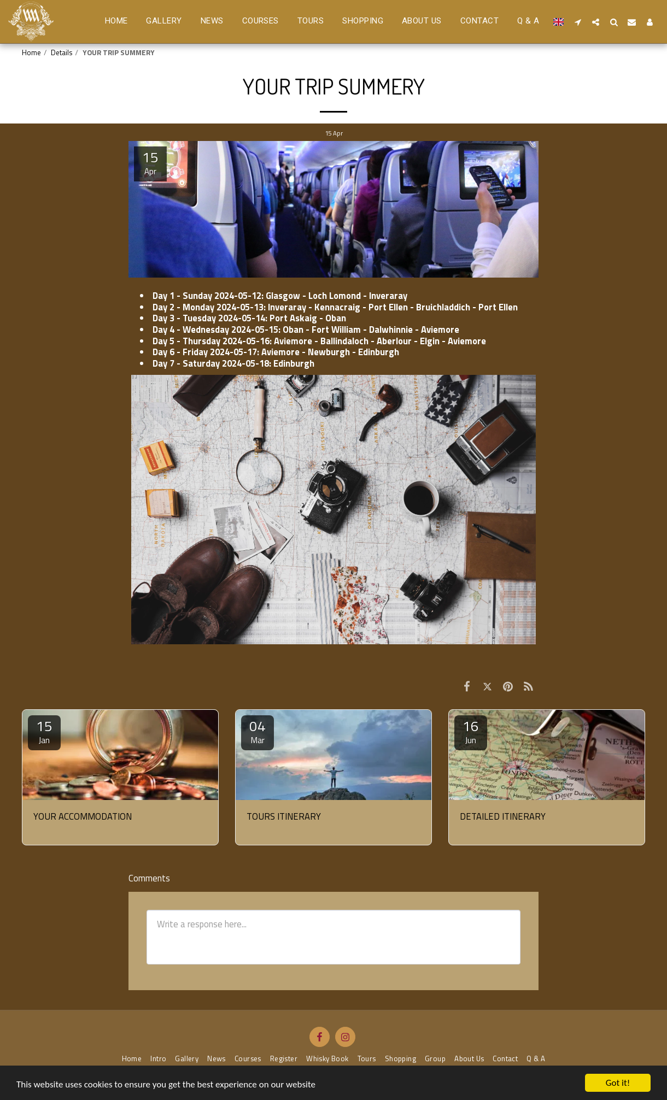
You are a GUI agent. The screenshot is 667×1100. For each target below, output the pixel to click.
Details (61, 52)
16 (470, 730)
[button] (577, 21)
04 (257, 730)
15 (44, 730)
